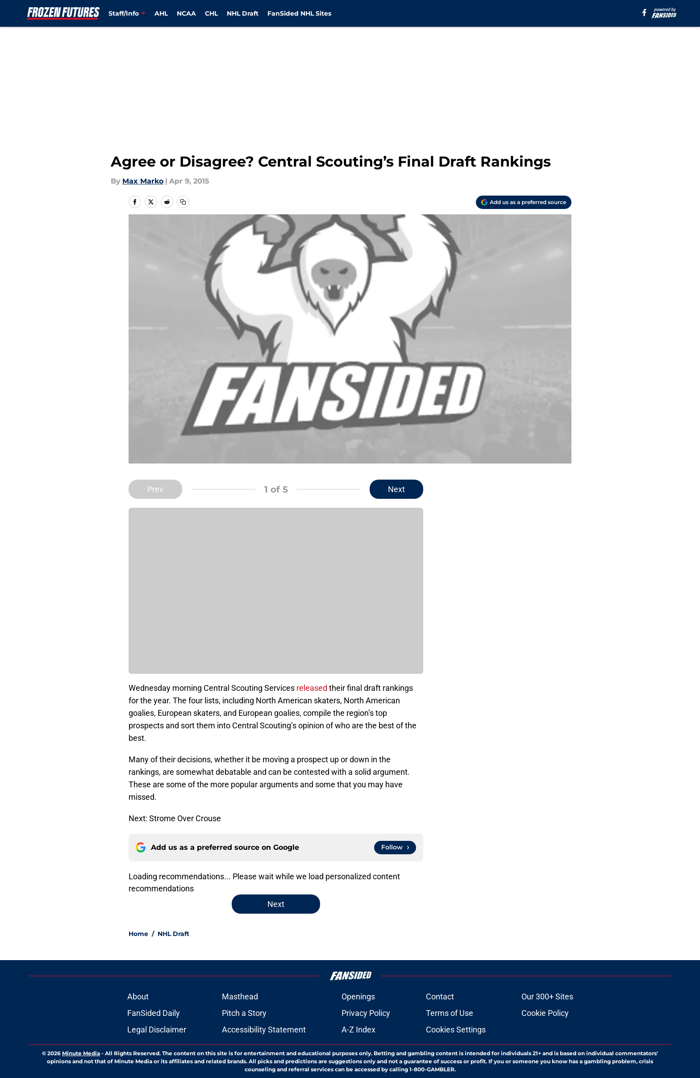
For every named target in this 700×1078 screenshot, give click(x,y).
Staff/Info (123, 13)
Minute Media (81, 1053)
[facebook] (644, 12)
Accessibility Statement (264, 1029)
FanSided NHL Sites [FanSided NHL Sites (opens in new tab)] (299, 13)
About (138, 996)
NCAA (186, 13)
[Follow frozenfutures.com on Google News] (395, 847)
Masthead (240, 996)
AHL (161, 13)
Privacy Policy (366, 1013)
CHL (211, 13)
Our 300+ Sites (547, 996)
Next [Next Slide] (396, 489)
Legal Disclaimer (156, 1029)
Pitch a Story (244, 1013)
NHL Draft (242, 13)
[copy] (183, 202)
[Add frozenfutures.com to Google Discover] (523, 202)
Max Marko (142, 181)
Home (138, 934)
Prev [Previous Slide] (155, 489)
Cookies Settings (456, 1029)
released (311, 688)
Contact (440, 996)
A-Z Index (358, 1029)
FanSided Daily (153, 1013)
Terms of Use (449, 1013)
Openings (358, 996)
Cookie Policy (545, 1013)
